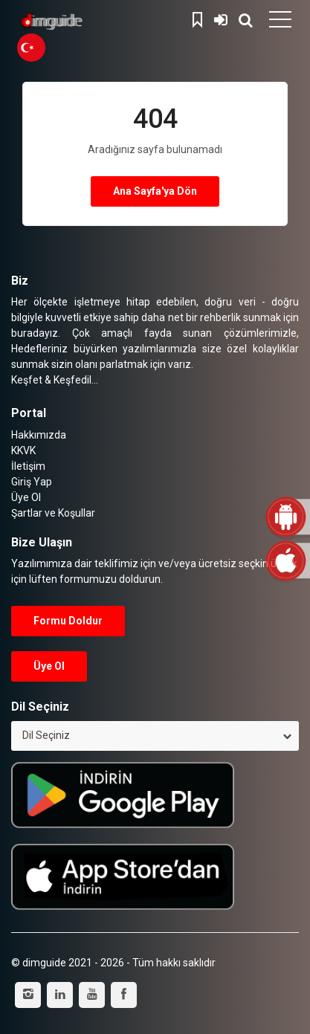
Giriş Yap (220, 18)
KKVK (23, 450)
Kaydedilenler (199, 18)
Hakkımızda (38, 435)
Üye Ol (26, 497)
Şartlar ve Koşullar (53, 513)
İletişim (28, 466)
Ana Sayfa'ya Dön (155, 191)
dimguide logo (82, 22)
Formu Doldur (68, 621)
